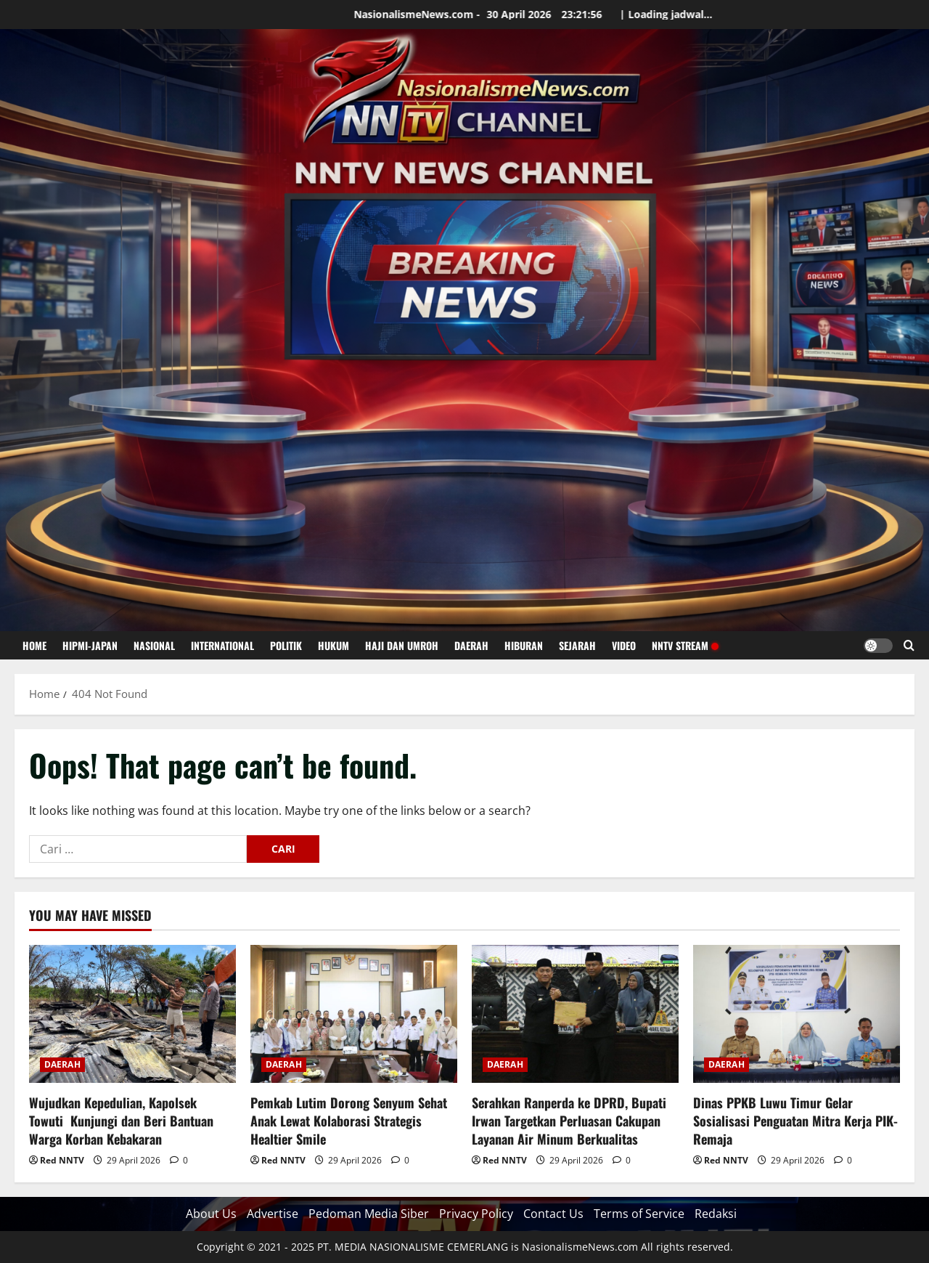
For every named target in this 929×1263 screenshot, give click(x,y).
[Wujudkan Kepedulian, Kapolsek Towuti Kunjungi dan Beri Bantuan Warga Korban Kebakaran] (132, 1014)
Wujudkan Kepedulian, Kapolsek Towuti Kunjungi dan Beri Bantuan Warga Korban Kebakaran (121, 1120)
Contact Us (553, 1214)
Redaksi (716, 1214)
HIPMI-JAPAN (90, 645)
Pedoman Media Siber (368, 1214)
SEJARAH (577, 645)
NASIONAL (154, 645)
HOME (34, 645)
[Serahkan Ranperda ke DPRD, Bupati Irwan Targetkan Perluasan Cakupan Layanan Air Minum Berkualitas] (575, 1014)
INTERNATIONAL (222, 645)
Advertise (272, 1214)
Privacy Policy (476, 1214)
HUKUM (333, 645)
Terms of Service (639, 1214)
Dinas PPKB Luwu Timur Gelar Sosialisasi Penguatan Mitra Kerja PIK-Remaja (795, 1120)
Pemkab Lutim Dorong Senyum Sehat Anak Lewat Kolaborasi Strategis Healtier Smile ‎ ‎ (348, 1120)
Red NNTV (62, 1160)
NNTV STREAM (685, 645)
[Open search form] (909, 645)
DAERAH (471, 645)
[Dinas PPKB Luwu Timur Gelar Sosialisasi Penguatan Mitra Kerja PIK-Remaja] (796, 1014)
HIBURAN (523, 645)
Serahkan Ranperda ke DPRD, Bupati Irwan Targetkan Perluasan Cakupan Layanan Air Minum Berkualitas (569, 1120)
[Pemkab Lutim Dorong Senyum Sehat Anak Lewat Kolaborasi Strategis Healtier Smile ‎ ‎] (353, 1014)
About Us (211, 1214)
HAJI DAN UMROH (401, 645)
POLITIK (286, 645)
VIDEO (624, 645)
